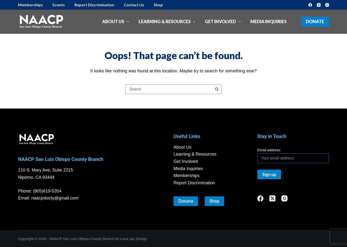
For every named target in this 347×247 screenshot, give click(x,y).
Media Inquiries (268, 21)
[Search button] (217, 89)
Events (59, 4)
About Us (116, 22)
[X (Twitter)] (318, 5)
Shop (158, 4)
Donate (315, 21)
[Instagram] (327, 5)
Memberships (30, 4)
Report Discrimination (94, 4)
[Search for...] (168, 89)
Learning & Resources (168, 22)
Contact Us (134, 4)
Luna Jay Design (133, 239)
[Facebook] (310, 5)
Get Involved (224, 22)
